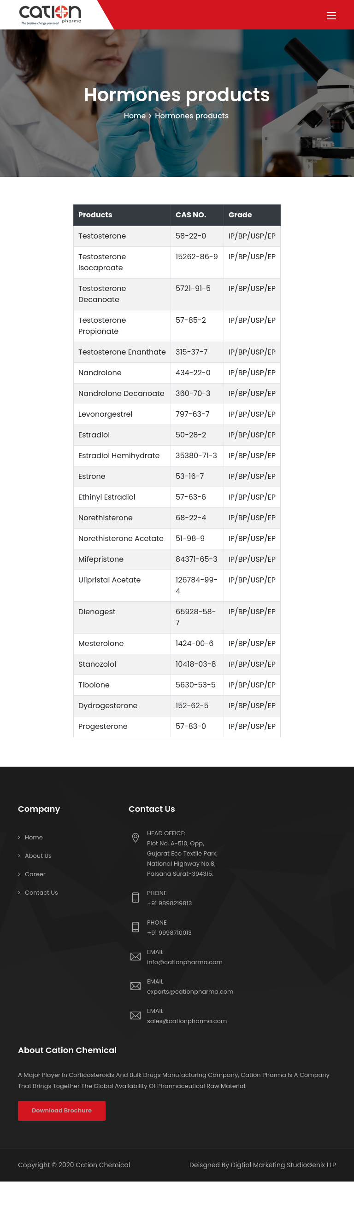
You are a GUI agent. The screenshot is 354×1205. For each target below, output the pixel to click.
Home (135, 116)
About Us (38, 856)
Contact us (41, 893)
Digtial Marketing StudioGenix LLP (283, 1165)
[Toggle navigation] (331, 16)
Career (35, 874)
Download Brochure (62, 1110)
